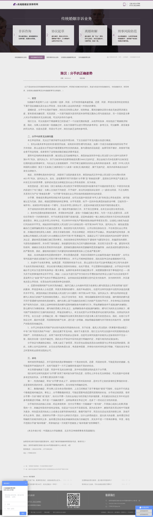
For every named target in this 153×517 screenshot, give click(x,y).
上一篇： (38, 466)
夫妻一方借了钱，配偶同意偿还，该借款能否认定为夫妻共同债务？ (47, 480)
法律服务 (125, 57)
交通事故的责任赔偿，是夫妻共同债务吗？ (97, 480)
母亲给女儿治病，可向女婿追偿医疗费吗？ (97, 484)
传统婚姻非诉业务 (135, 57)
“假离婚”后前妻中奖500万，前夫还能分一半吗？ (40, 484)
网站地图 (47, 512)
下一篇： (45, 469)
